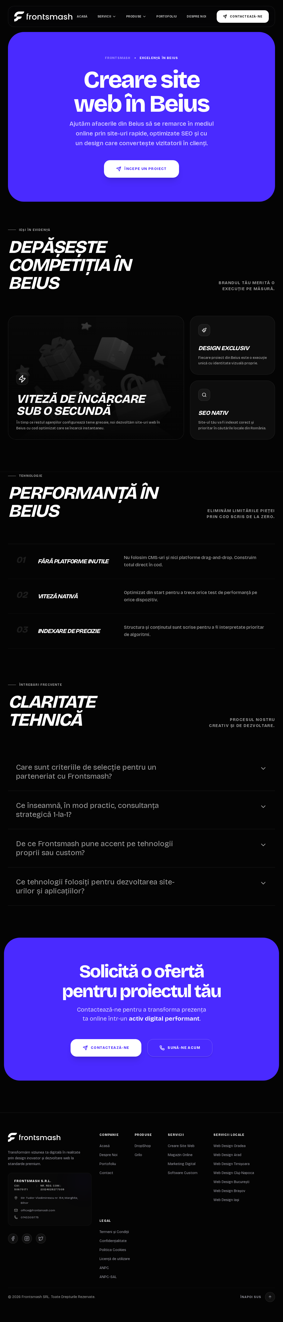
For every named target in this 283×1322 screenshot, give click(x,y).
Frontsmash (118, 58)
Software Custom (182, 1173)
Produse (136, 16)
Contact (106, 1173)
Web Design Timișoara (231, 1164)
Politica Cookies (112, 1250)
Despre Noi (196, 16)
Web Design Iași (226, 1200)
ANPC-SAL (108, 1277)
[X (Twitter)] (41, 1239)
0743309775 (30, 1217)
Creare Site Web (181, 1146)
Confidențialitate (113, 1241)
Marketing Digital (181, 1164)
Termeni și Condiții (114, 1232)
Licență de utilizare (114, 1259)
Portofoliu (166, 16)
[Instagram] (27, 1239)
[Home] (43, 16)
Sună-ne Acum (180, 1047)
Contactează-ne (243, 16)
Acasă (82, 16)
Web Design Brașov (229, 1191)
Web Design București (231, 1182)
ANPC (104, 1268)
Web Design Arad (227, 1155)
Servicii (106, 16)
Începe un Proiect (141, 168)
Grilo (138, 1155)
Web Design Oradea (229, 1146)
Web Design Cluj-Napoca (233, 1173)
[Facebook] (13, 1239)
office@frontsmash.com (38, 1210)
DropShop (143, 1146)
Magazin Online (180, 1155)
